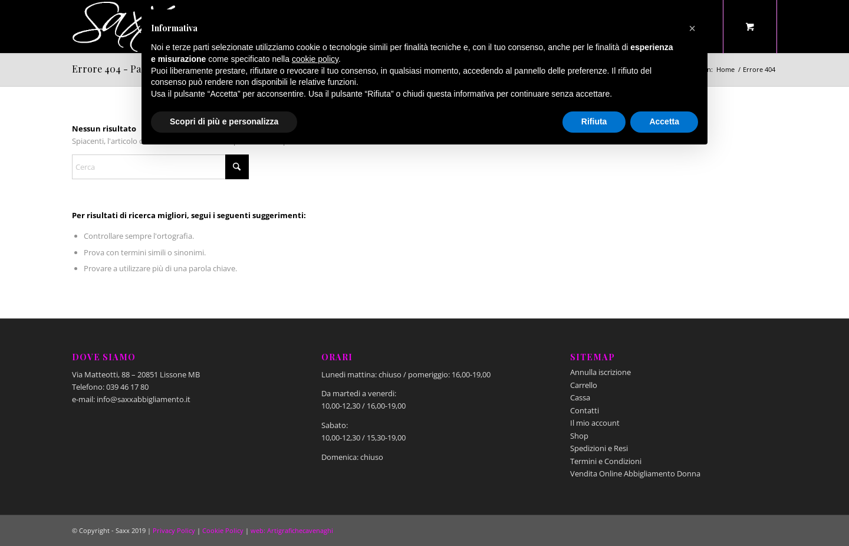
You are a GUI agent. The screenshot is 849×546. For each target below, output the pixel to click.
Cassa (580, 397)
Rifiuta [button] (594, 121)
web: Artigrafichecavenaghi (292, 530)
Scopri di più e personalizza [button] (224, 121)
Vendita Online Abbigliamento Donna (635, 473)
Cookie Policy (222, 530)
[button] (692, 28)
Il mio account (595, 422)
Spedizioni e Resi (599, 448)
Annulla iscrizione (600, 372)
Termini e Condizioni (605, 461)
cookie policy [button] (315, 59)
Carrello (583, 385)
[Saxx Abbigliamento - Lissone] (125, 26)
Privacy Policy (174, 530)
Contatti (584, 410)
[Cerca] (160, 166)
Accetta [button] (664, 121)
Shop (579, 435)
